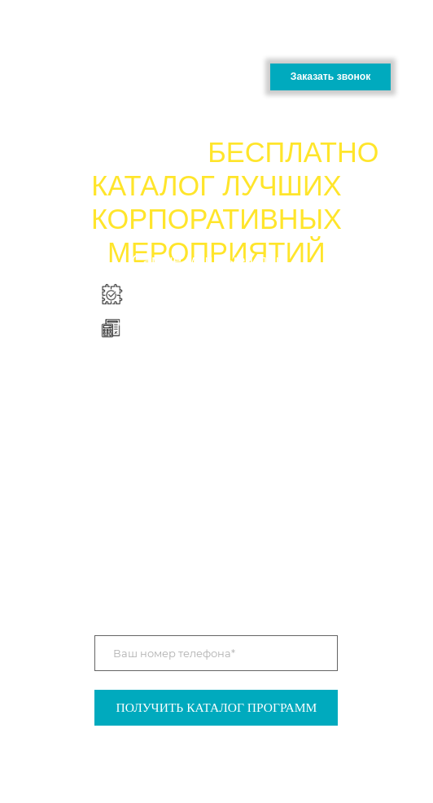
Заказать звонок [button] (331, 76)
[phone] (216, 653)
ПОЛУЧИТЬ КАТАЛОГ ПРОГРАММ (216, 707)
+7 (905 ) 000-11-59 (334, 44)
